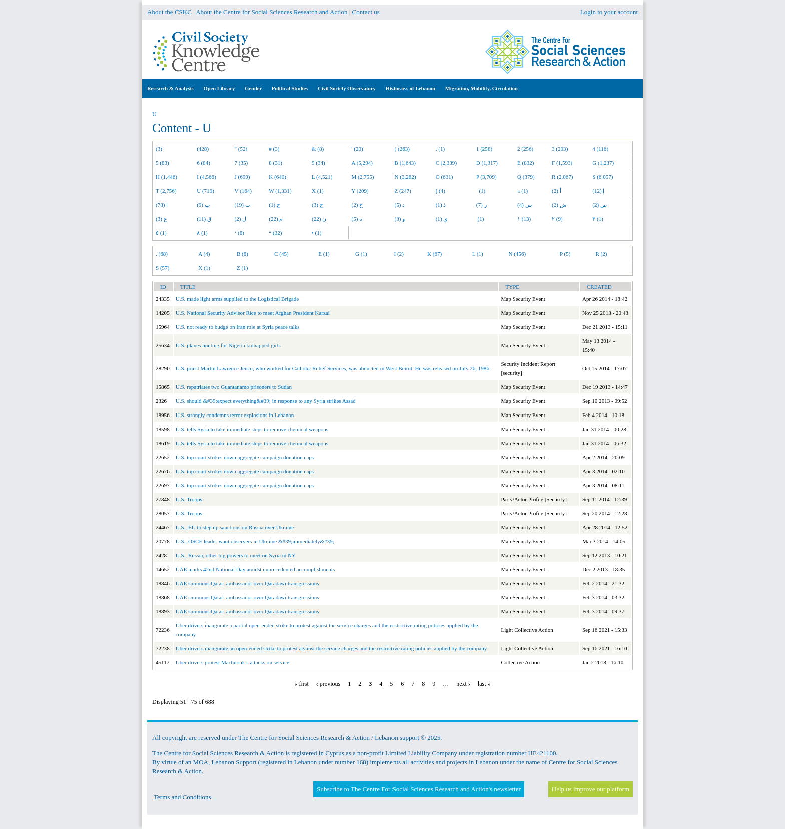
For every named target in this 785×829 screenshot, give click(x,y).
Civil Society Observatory (346, 88)
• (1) (317, 233)
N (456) (517, 254)
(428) (203, 149)
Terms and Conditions (182, 797)
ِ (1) (480, 219)
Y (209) (360, 191)
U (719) (205, 191)
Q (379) (526, 177)
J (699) (242, 177)
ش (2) (559, 205)
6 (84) (203, 163)
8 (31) (275, 163)
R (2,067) (562, 177)
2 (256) (525, 149)
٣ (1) (597, 219)
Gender (253, 88)
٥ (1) (161, 233)
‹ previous (328, 683)
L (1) (477, 254)
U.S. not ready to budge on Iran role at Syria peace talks (238, 327)
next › (463, 683)
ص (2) (599, 205)
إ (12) (598, 191)
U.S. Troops (189, 499)
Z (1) (242, 268)
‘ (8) (239, 233)
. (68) (162, 254)
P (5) (565, 254)
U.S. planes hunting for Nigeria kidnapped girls (228, 345)
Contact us (366, 12)
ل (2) (241, 219)
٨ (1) (202, 233)
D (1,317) (487, 163)
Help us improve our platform (590, 789)
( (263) (402, 149)
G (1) (361, 254)
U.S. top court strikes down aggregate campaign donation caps (245, 457)
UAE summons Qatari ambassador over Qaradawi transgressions (247, 583)
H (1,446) (166, 177)
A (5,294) (362, 163)
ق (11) (204, 219)
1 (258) (484, 149)
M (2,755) (363, 177)
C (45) (281, 254)
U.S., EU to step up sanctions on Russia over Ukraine (235, 527)
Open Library (219, 88)
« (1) (522, 191)
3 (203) (560, 149)
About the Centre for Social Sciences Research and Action (271, 12)
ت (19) (242, 205)
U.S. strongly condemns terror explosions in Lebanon (235, 415)
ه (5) (357, 219)
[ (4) (440, 191)
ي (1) (442, 219)
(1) (480, 191)
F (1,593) (562, 163)
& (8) (318, 149)
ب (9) (203, 205)
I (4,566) (206, 177)
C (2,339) (446, 163)
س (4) (524, 205)
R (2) (601, 254)
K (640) (277, 177)
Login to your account (609, 12)
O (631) (444, 177)
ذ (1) (441, 205)
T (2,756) (166, 191)
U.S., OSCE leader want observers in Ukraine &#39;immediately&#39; (255, 541)
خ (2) (357, 205)
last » (484, 683)
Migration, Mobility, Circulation (481, 88)
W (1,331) (280, 191)
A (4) (204, 254)
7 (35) (241, 163)
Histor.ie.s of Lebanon (410, 88)
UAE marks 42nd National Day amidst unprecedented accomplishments (255, 569)
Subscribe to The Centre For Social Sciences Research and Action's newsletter (418, 789)
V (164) (243, 191)
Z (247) (403, 191)
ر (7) (481, 205)
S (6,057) (602, 177)
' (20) (357, 149)
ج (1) (274, 205)
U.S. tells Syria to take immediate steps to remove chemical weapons (252, 429)
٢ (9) (557, 219)
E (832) (525, 163)
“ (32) (275, 233)
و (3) (400, 219)
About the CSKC (169, 12)
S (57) (162, 268)
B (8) (242, 254)
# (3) (274, 149)
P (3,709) (486, 177)
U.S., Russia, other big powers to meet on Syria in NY (236, 555)
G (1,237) (603, 163)
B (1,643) (405, 163)
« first (302, 683)
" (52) (241, 149)
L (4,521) (322, 177)
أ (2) (556, 191)
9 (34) (318, 163)
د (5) (400, 205)
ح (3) (317, 205)
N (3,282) (405, 177)
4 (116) (600, 149)
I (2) (399, 254)
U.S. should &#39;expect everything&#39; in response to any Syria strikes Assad (266, 401)
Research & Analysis (170, 88)
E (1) (323, 254)
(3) (159, 149)
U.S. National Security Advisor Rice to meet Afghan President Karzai (253, 313)
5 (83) (162, 163)
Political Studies (290, 88)
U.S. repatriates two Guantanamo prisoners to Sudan (234, 387)
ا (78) (162, 205)
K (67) (434, 254)
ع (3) (161, 219)
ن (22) (319, 219)
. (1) (440, 149)
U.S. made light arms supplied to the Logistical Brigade (237, 299)
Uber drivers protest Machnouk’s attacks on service (232, 662)
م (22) (276, 219)
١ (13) (524, 219)
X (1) (318, 191)
